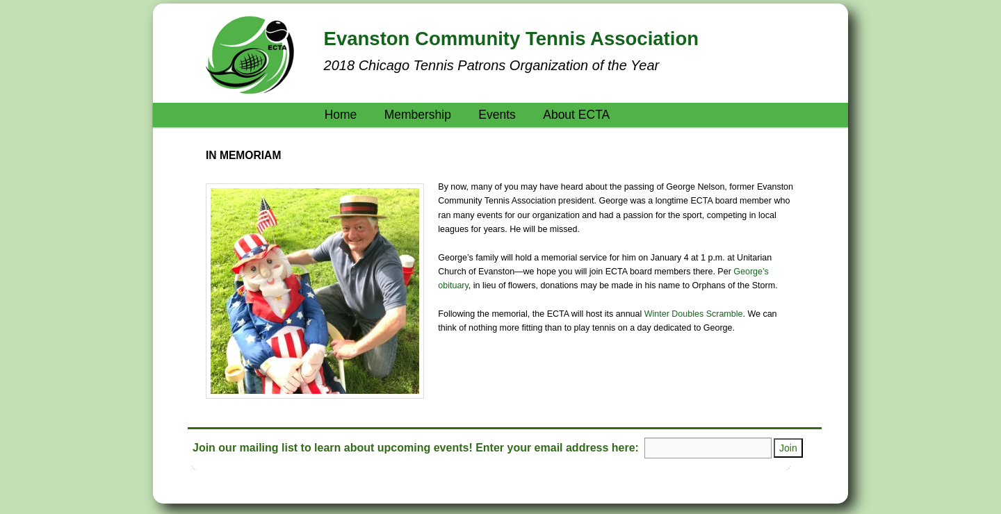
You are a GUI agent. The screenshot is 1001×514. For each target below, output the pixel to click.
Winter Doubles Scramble (693, 314)
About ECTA (576, 115)
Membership (417, 115)
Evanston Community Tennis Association (511, 38)
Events (497, 115)
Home (341, 115)
